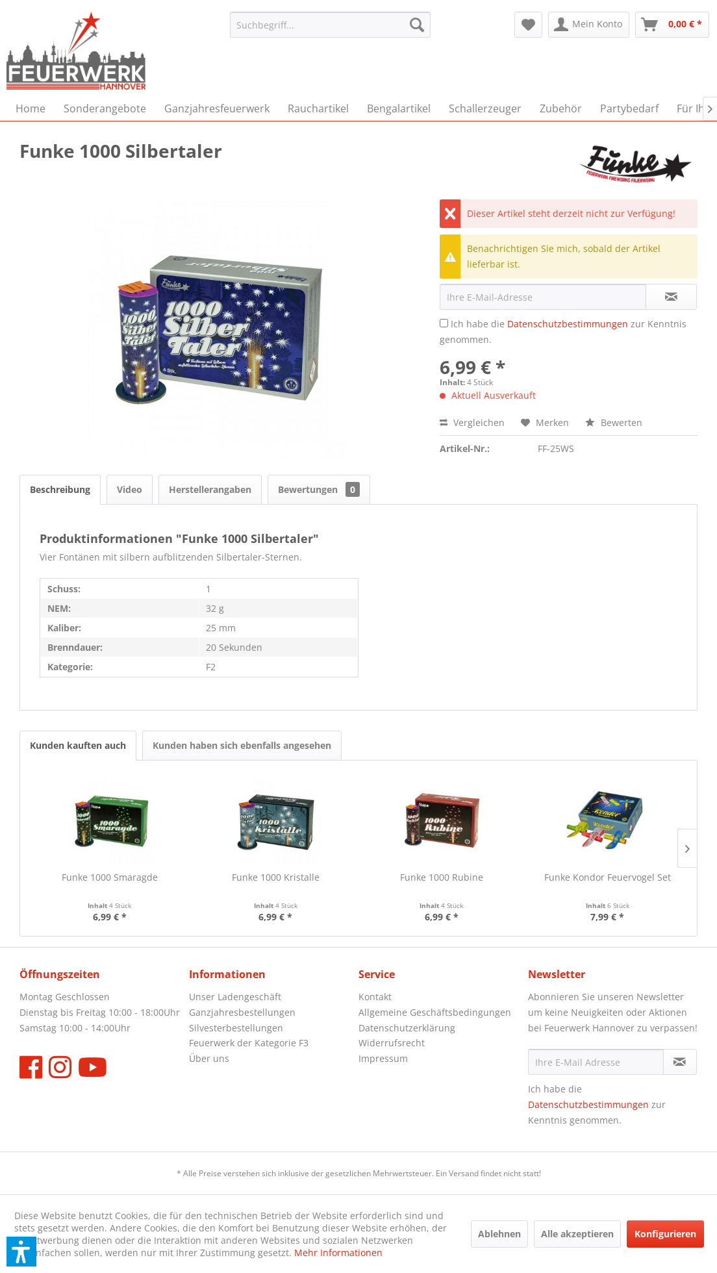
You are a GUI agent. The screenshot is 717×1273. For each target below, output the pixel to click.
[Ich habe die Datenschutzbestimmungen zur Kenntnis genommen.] (444, 323)
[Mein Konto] (588, 25)
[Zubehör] (561, 108)
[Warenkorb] (672, 25)
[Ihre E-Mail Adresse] (596, 1062)
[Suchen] (417, 25)
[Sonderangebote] (105, 108)
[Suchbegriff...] (330, 25)
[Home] (30, 108)
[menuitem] (330, 25)
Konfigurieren (665, 1234)
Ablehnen (499, 1234)
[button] (21, 1252)
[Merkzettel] (528, 25)
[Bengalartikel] (399, 108)
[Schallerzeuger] (485, 108)
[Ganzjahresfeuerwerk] (217, 108)
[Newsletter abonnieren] (680, 1062)
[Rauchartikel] (318, 108)
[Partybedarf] (629, 108)
